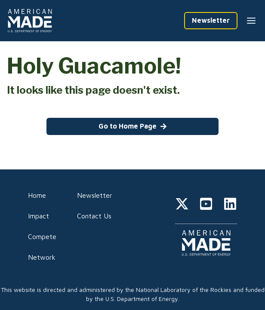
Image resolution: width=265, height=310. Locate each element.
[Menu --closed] (251, 20)
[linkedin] (230, 205)
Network (41, 257)
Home (37, 195)
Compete (42, 236)
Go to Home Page (133, 126)
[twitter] (182, 205)
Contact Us (94, 216)
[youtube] (206, 205)
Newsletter (94, 195)
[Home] (31, 21)
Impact (38, 216)
